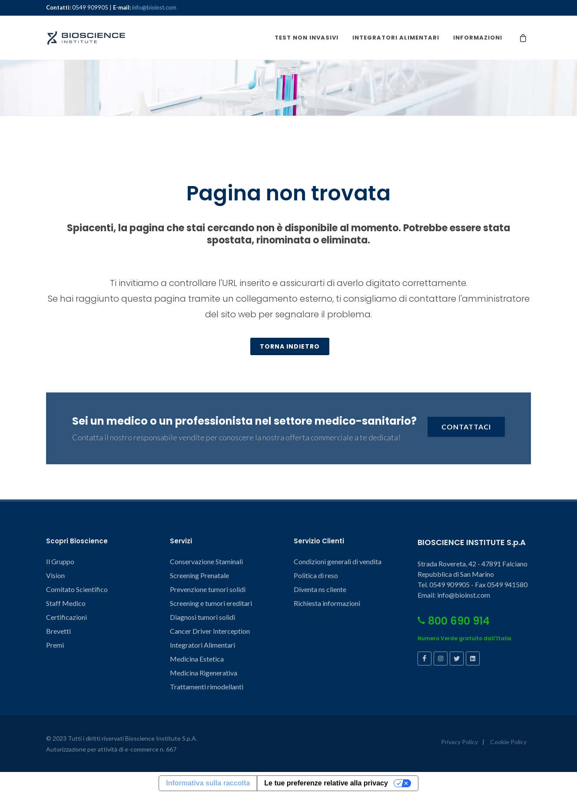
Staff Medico (66, 603)
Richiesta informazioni (327, 603)
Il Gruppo (60, 562)
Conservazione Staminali (206, 562)
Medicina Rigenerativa (203, 673)
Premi (55, 645)
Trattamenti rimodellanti (206, 687)
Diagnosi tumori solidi (202, 617)
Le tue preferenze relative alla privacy (326, 783)
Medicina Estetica (197, 659)
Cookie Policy (508, 742)
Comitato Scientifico (77, 589)
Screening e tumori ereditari (211, 603)
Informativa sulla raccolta (208, 783)
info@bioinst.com (154, 7)
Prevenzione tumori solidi (207, 589)
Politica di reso (316, 576)
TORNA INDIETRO (290, 347)
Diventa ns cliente (320, 589)
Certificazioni (66, 617)
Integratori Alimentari (202, 645)
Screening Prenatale (199, 576)
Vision (55, 576)
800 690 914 (454, 621)
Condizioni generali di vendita (337, 562)
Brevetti (58, 631)
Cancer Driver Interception (210, 631)
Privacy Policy (459, 742)
